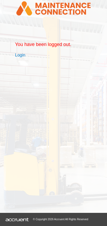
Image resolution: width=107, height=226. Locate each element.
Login (20, 55)
